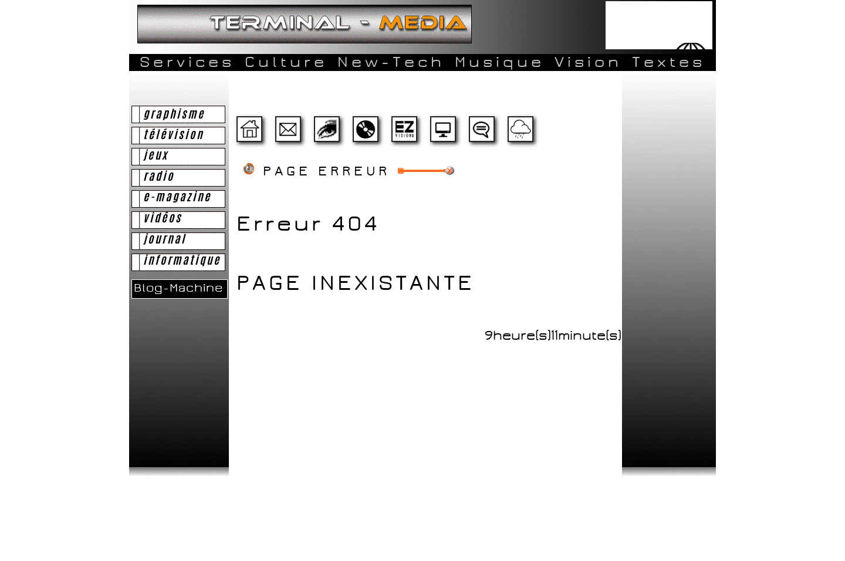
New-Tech (391, 62)
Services (187, 62)
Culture (286, 62)
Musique (500, 62)
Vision (588, 62)
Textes (668, 62)
